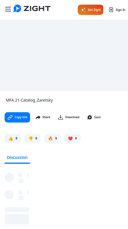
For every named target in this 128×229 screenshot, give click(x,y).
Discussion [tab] (17, 157)
